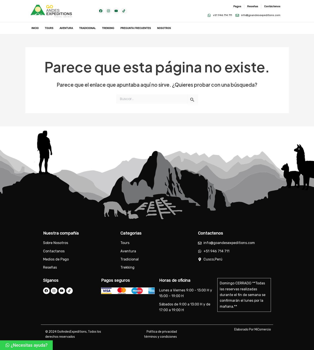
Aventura (66, 28)
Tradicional (87, 28)
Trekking (108, 28)
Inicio (35, 28)
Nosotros (164, 28)
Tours (49, 28)
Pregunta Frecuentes (135, 28)
